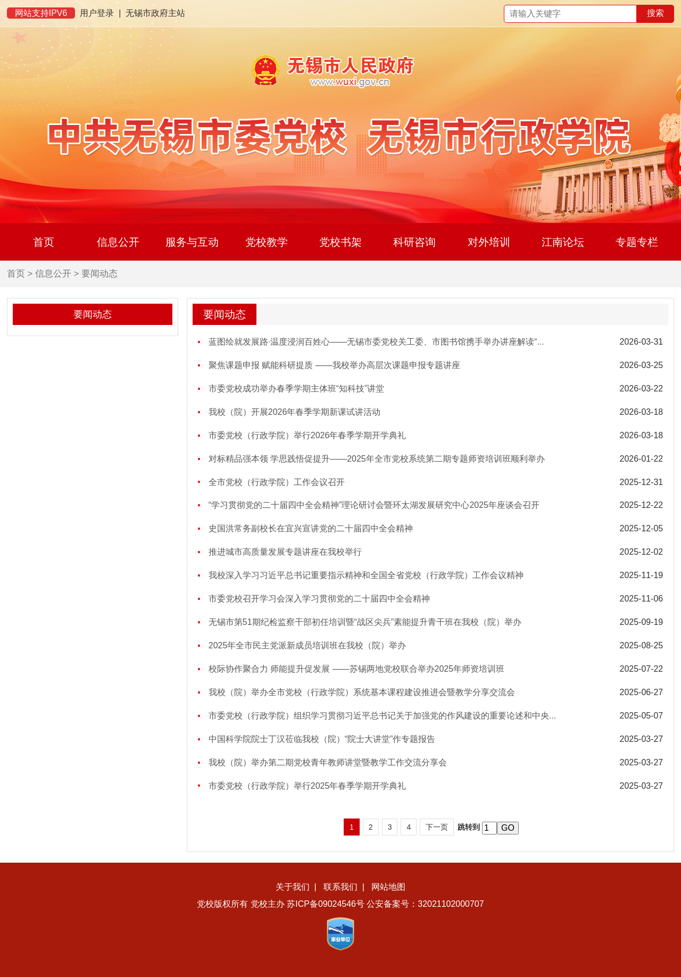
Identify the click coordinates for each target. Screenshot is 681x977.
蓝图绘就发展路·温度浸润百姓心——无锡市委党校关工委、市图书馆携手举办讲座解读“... (376, 341)
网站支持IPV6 (41, 13)
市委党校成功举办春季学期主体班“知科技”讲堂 (297, 388)
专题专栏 (637, 242)
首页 (43, 242)
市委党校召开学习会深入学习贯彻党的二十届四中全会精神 (319, 598)
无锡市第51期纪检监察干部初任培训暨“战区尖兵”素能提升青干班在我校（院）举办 (365, 622)
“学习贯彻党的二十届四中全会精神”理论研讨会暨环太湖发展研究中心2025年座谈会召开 (374, 505)
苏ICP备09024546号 (325, 903)
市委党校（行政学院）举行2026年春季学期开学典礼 (307, 435)
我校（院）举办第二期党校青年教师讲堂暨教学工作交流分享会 (328, 762)
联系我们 (340, 886)
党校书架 (340, 242)
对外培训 (489, 242)
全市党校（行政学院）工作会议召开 (277, 482)
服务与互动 (192, 242)
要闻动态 (99, 274)
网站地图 (388, 886)
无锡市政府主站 (155, 13)
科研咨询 (414, 242)
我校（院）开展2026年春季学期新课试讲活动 (295, 411)
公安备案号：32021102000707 (425, 903)
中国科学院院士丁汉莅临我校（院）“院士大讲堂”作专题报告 (322, 739)
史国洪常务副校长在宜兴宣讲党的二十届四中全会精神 (311, 528)
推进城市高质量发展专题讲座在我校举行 (285, 551)
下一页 (437, 827)
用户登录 (97, 13)
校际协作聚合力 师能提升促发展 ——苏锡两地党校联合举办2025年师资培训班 (356, 668)
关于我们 (293, 886)
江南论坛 (563, 242)
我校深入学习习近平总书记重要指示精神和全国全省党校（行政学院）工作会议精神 (366, 575)
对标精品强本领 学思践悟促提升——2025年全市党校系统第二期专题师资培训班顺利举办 (377, 458)
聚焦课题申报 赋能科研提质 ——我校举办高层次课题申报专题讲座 (334, 365)
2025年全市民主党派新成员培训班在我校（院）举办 (307, 645)
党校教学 (266, 242)
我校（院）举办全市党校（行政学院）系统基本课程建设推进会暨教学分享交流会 (362, 692)
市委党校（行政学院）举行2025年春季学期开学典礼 (307, 785)
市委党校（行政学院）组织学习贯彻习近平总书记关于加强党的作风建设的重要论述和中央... (382, 715)
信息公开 (118, 242)
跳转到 (469, 827)
